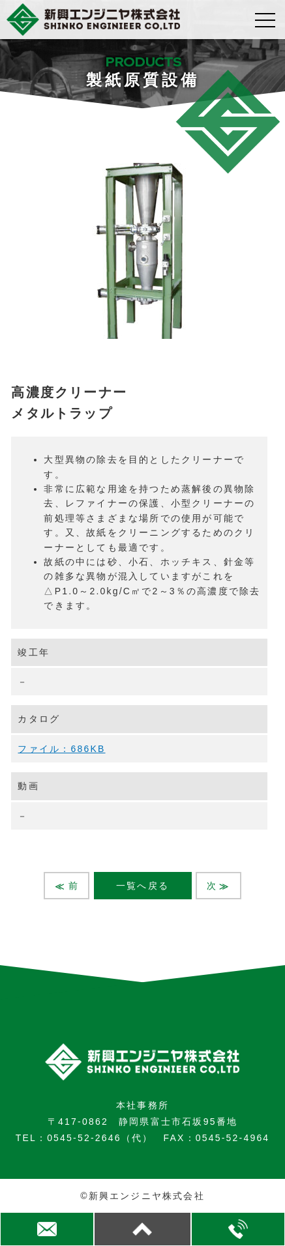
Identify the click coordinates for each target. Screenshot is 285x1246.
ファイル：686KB (61, 749)
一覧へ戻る (142, 885)
